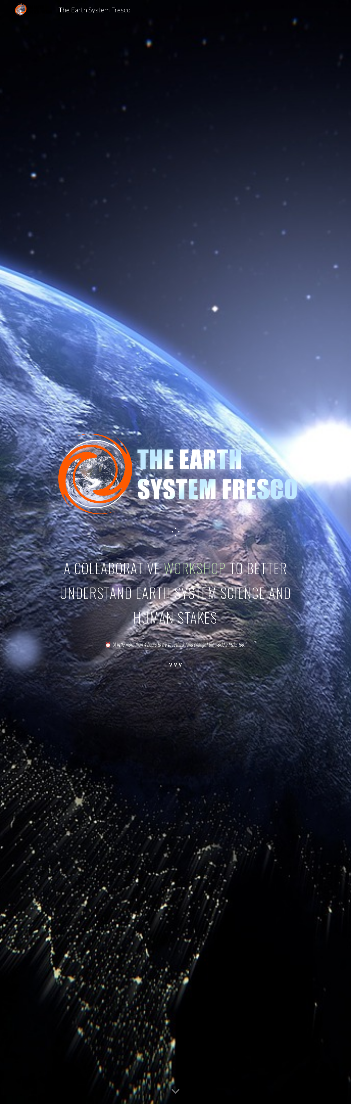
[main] (175, 532)
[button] (175, 1091)
